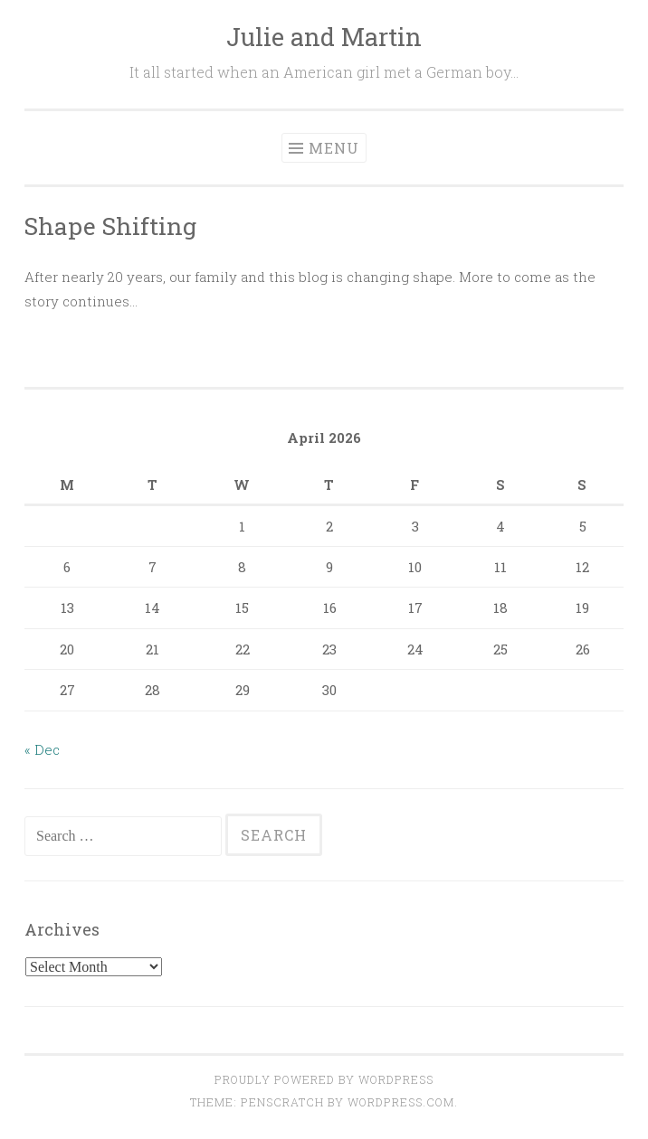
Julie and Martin (324, 36)
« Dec (42, 749)
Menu (334, 147)
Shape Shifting (110, 225)
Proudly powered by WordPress (324, 1079)
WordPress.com (401, 1102)
